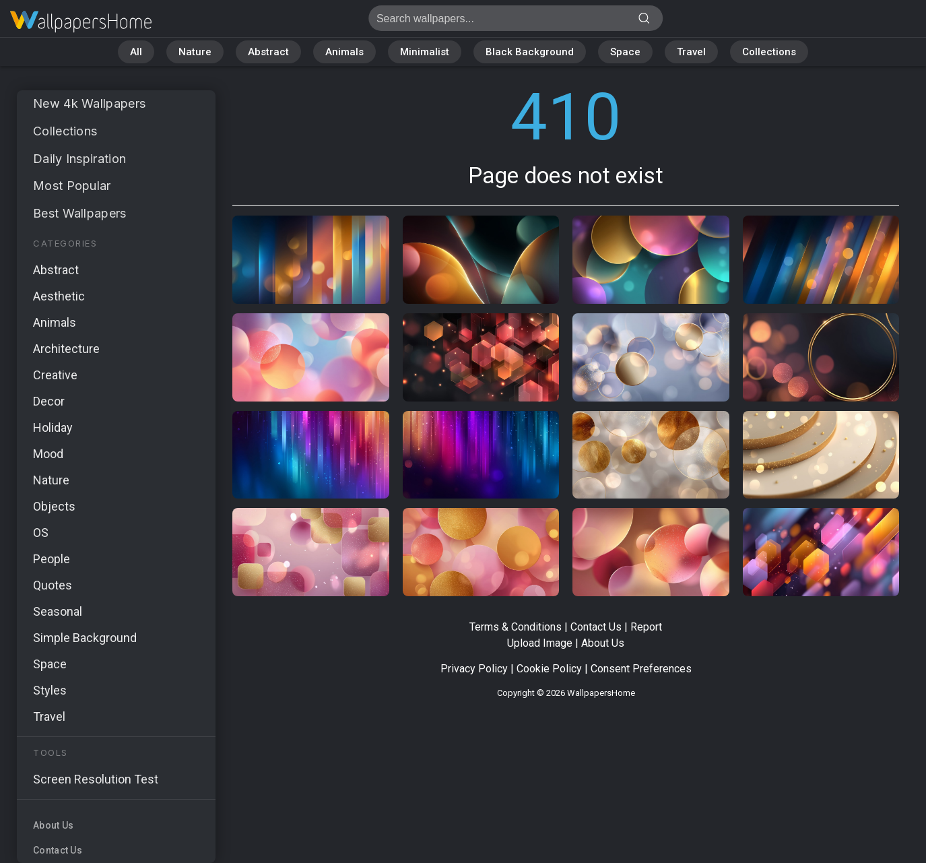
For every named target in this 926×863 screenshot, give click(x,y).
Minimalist (424, 52)
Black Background (530, 52)
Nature (194, 52)
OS (40, 532)
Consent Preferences (641, 668)
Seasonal (57, 611)
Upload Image (539, 643)
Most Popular (72, 186)
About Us (53, 825)
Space (625, 52)
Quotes (52, 585)
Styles (50, 690)
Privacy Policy (474, 668)
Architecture (66, 349)
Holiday (53, 427)
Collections (769, 52)
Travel (691, 52)
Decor (49, 401)
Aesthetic (59, 296)
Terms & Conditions (515, 626)
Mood (48, 454)
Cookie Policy (549, 668)
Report (646, 626)
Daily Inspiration (79, 159)
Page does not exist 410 (81, 22)
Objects (54, 506)
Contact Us (57, 850)
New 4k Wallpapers (89, 103)
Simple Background (85, 638)
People (51, 559)
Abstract (268, 52)
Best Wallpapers (80, 213)
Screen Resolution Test (95, 779)
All (136, 52)
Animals (344, 52)
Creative (55, 375)
